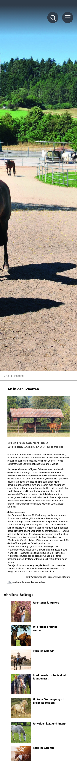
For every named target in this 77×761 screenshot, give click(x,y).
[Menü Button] (67, 17)
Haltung (19, 375)
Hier (9, 582)
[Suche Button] (52, 17)
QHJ (6, 375)
